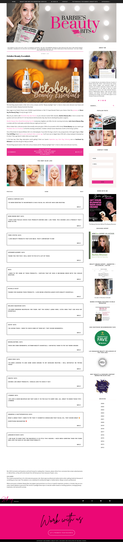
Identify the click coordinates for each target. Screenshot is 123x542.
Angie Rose (12, 359)
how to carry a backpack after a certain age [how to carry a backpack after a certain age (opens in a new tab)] (31, 134)
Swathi (10, 378)
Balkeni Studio (81, 540)
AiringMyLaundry (14, 252)
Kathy (10, 324)
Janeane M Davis (14, 435)
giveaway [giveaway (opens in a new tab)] (75, 110)
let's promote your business (61, 533)
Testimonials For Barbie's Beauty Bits (85, 1)
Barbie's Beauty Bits (52, 540)
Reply (79, 207)
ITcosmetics (39, 152)
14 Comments (12, 152)
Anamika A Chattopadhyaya (18, 414)
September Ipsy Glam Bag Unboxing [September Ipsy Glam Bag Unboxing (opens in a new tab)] (59, 139)
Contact (65, 1)
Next (81, 191)
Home (14, 1)
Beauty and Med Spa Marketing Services (33, 1)
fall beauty (52, 151)
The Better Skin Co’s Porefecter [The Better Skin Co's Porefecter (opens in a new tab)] (15, 128)
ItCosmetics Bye (49, 152)
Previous (10, 191)
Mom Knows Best (14, 216)
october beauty (45, 154)
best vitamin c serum (41, 151)
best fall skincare (45, 149)
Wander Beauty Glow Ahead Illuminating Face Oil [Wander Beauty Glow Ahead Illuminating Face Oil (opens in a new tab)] (20, 121)
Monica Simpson (14, 199)
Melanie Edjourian (15, 306)
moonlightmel (13, 342)
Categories (105, 1)
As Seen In (54, 1)
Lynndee (11, 395)
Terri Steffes (12, 235)
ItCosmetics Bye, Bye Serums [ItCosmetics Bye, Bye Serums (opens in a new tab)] (28, 115)
